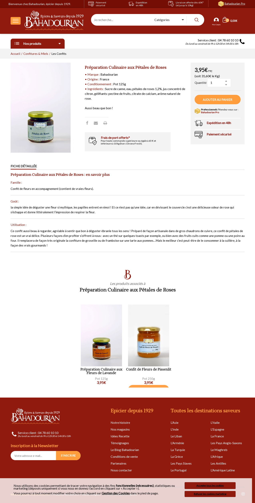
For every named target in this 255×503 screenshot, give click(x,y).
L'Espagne (217, 429)
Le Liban (176, 436)
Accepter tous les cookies (210, 485)
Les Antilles (218, 463)
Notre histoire (120, 422)
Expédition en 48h (219, 123)
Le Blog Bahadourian (125, 450)
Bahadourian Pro (235, 3)
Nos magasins (120, 429)
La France (217, 436)
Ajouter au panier (217, 99)
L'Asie (174, 422)
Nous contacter (121, 470)
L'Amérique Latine (223, 470)
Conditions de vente (124, 456)
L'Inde (175, 429)
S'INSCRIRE (68, 455)
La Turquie (178, 450)
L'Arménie (177, 443)
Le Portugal (178, 470)
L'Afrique (217, 456)
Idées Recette (120, 436)
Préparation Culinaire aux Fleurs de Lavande (101, 371)
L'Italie (215, 422)
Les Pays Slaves (181, 463)
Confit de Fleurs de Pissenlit (148, 370)
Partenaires (118, 463)
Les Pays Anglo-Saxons (226, 443)
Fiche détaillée (24, 166)
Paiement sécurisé (219, 134)
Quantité (201, 82)
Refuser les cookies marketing (210, 493)
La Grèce (177, 456)
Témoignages (120, 443)
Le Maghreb (219, 450)
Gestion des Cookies (116, 493)
